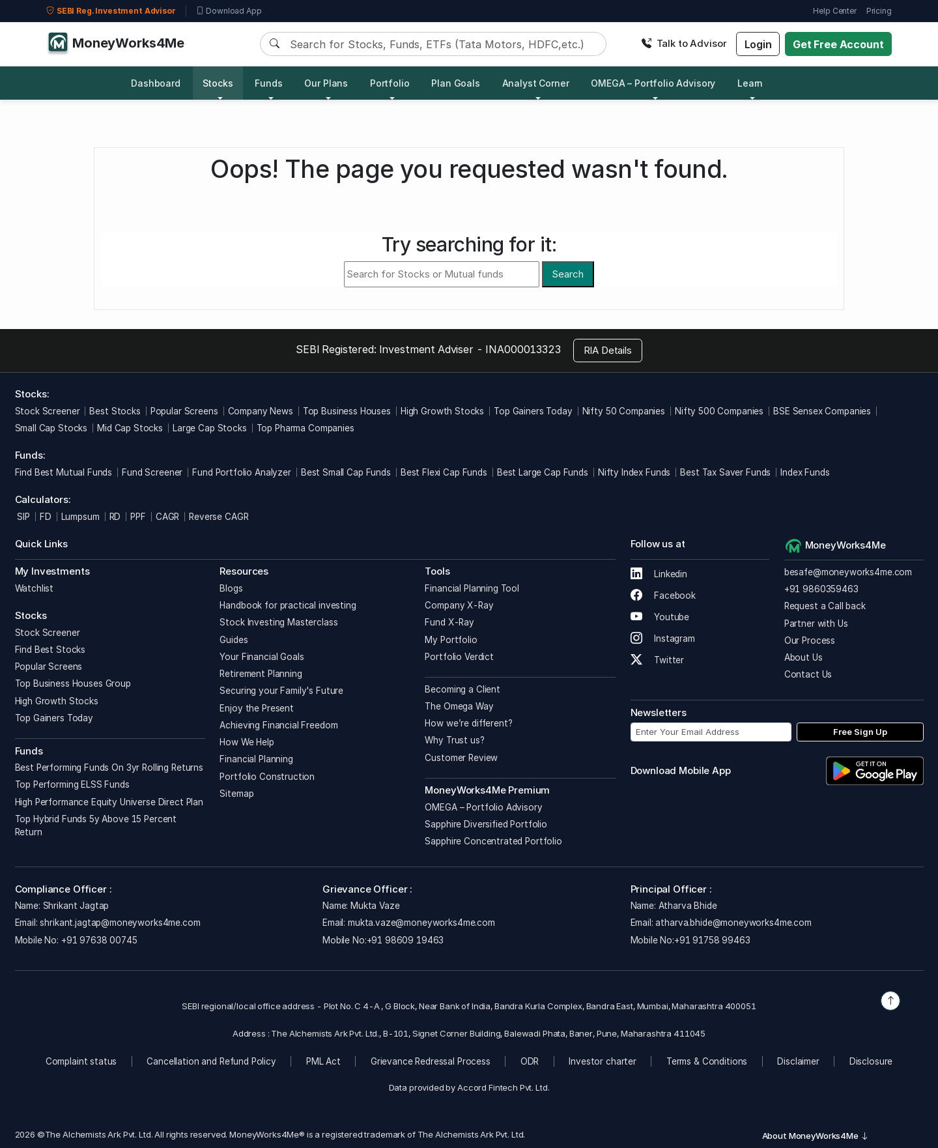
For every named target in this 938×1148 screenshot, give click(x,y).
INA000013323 (522, 349)
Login (758, 44)
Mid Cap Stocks (130, 428)
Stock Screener (47, 411)
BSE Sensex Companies (822, 411)
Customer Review (461, 758)
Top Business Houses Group (73, 683)
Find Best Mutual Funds (64, 472)
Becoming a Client (462, 689)
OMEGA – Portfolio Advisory (483, 807)
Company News (260, 411)
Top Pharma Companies (305, 428)
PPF (138, 516)
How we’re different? (468, 723)
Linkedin (659, 574)
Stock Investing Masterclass (278, 622)
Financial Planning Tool (472, 588)
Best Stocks (114, 411)
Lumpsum (80, 516)
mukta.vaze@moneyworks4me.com (421, 922)
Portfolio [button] (390, 83)
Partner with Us (816, 623)
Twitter (658, 660)
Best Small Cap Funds (346, 472)
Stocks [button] (218, 83)
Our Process (809, 640)
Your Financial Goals (262, 657)
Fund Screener (152, 472)
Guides (234, 640)
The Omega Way (459, 706)
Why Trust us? (454, 740)
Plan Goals (455, 83)
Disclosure (871, 1061)
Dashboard (155, 83)
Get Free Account (838, 44)
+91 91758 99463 (712, 940)
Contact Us (808, 674)
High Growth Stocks (442, 411)
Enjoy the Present (256, 708)
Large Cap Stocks (210, 428)
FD (45, 516)
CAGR (167, 516)
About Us (803, 657)
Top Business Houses (347, 411)
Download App (229, 11)
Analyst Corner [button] (535, 83)
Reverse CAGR (218, 516)
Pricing (879, 11)
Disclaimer (798, 1061)
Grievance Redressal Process (430, 1061)
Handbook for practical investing (288, 605)
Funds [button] (268, 83)
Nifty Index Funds (634, 472)
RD (115, 516)
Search (568, 274)
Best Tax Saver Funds (725, 472)
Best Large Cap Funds (542, 472)
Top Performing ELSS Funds (72, 784)
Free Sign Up (860, 731)
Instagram (663, 638)
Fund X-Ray (449, 622)
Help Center (834, 11)
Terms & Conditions (706, 1061)
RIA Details (608, 350)
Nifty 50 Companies (623, 411)
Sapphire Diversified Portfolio (486, 824)
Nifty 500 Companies (719, 411)
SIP (22, 516)
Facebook (663, 595)
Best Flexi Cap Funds (444, 472)
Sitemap (236, 793)
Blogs (231, 588)
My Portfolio (451, 640)
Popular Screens (184, 411)
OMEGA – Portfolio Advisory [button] (653, 83)
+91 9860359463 (821, 589)
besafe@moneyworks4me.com (848, 572)
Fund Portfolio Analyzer (241, 472)
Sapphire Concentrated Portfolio (493, 841)
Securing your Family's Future (281, 690)
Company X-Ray (459, 605)
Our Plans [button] (326, 83)
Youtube (660, 617)
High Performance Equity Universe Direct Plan (109, 802)
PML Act (323, 1061)
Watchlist (34, 588)
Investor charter (602, 1061)
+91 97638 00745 (98, 940)
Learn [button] (750, 83)
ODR (529, 1061)
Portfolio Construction (267, 776)
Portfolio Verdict (459, 657)
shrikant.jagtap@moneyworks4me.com (120, 922)
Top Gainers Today (533, 411)
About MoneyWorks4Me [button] (815, 1135)
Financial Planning (256, 759)
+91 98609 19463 (405, 940)
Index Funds (804, 472)
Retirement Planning (261, 673)
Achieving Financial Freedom (278, 725)
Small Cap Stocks (51, 428)
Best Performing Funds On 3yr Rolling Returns (109, 767)
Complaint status (81, 1061)
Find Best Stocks (50, 649)
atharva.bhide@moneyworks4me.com (733, 922)
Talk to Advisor (684, 43)
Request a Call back (825, 606)
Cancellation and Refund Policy (211, 1061)
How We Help (247, 742)
